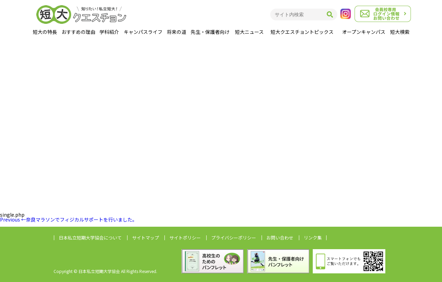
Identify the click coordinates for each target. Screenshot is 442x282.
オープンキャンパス (363, 31)
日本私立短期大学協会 (90, 237)
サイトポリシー (185, 237)
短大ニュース (249, 31)
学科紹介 (109, 31)
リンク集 (313, 237)
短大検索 (400, 31)
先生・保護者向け (210, 31)
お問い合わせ (279, 237)
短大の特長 (45, 31)
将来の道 (176, 31)
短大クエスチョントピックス (302, 31)
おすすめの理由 (78, 31)
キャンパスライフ (143, 31)
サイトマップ (145, 237)
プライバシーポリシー (233, 237)
